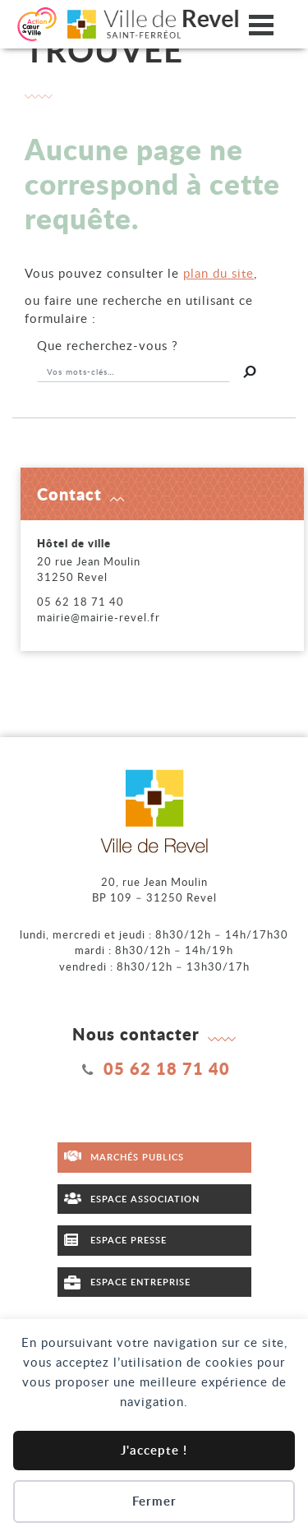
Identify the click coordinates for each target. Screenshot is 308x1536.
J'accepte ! (154, 1450)
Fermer (154, 1501)
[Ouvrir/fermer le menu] (261, 24)
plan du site (218, 273)
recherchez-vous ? (107, 345)
